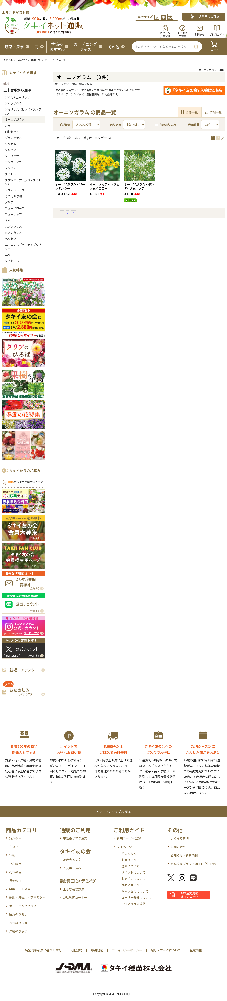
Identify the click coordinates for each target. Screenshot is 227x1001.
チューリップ (13, 214)
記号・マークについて (166, 950)
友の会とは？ (72, 859)
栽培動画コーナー (75, 897)
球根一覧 (35, 60)
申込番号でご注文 (75, 838)
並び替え (65, 124)
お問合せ (200, 34)
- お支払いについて (132, 878)
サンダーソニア (15, 162)
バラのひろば (18, 923)
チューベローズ (14, 208)
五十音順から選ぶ (17, 90)
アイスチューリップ (17, 97)
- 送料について (129, 866)
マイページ (124, 846)
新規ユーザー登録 (129, 838)
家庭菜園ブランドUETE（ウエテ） (194, 863)
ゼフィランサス (15, 190)
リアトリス (12, 261)
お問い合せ (178, 846)
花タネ (13, 846)
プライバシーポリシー (127, 950)
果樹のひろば (18, 931)
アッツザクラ (13, 103)
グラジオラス (13, 138)
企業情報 (196, 950)
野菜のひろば (18, 914)
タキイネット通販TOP (15, 60)
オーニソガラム (15, 119)
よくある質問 (180, 838)
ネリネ (9, 220)
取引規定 (97, 950)
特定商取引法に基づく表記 (43, 950)
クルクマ (10, 150)
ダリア (9, 202)
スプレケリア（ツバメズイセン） (23, 182)
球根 (6, 84)
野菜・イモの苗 (19, 889)
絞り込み (115, 124)
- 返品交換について (132, 885)
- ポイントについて (132, 872)
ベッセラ (10, 239)
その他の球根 (13, 196)
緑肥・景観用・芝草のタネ (27, 897)
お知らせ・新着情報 (184, 855)
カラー (9, 126)
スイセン (10, 174)
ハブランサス (13, 226)
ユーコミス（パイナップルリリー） (23, 247)
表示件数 (193, 124)
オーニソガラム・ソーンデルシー (70, 186)
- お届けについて (130, 860)
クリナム (10, 144)
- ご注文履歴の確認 (132, 904)
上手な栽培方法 (73, 889)
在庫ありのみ (165, 124)
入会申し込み (72, 868)
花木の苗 (15, 872)
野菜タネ (15, 838)
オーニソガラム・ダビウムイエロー (105, 186)
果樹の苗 (15, 880)
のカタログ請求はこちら (25, 482)
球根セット (12, 132)
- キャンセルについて (133, 891)
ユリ (8, 255)
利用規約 (76, 950)
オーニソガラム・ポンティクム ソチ (139, 186)
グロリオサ (12, 156)
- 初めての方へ (129, 853)
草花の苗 (15, 863)
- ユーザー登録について (135, 897)
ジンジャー (12, 168)
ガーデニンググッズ (22, 906)
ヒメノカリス (13, 233)
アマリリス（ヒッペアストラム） (23, 111)
